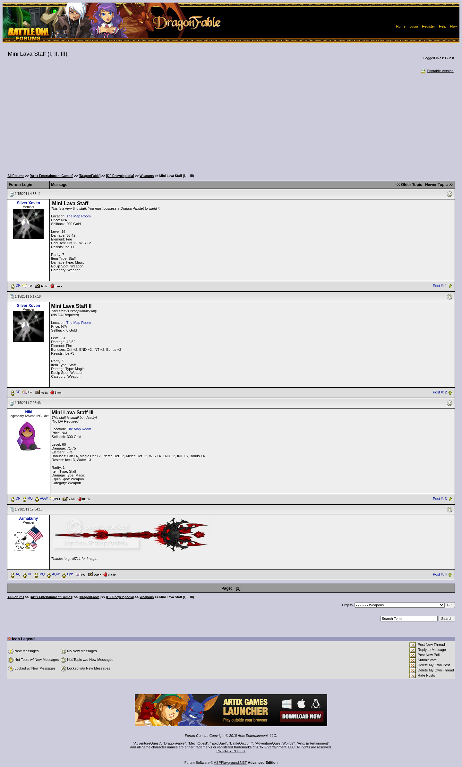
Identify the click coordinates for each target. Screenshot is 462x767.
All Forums (15, 176)
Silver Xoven (28, 203)
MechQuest (198, 743)
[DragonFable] (90, 176)
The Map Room (78, 216)
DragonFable (174, 743)
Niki (28, 412)
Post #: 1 (440, 286)
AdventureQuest (147, 743)
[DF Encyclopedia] (120, 176)
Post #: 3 (440, 499)
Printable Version (437, 71)
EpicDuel (218, 743)
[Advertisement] (231, 122)
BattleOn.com (241, 743)
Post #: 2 (440, 392)
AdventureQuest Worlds (275, 743)
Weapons (147, 176)
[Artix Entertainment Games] (51, 176)
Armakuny (28, 518)
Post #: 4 (440, 574)
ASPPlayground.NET (230, 762)
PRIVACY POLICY (231, 751)
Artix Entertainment (313, 743)
